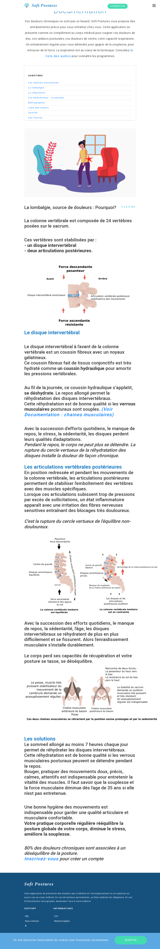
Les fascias (35, 117)
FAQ (27, 916)
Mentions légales (62, 921)
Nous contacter (32, 921)
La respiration (36, 92)
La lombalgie (36, 87)
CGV (56, 916)
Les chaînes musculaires (43, 82)
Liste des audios (38, 107)
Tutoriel (33, 112)
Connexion (117, 6)
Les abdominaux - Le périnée (46, 97)
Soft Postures (39, 884)
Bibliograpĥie (36, 102)
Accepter (130, 940)
